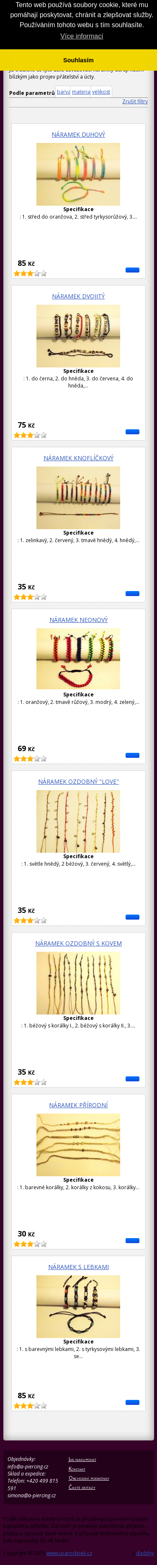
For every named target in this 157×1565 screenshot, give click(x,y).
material (82, 91)
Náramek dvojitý (78, 296)
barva (64, 91)
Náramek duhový (78, 134)
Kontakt (77, 1468)
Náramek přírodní (78, 1105)
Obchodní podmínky (89, 1477)
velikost (101, 91)
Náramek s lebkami (78, 1267)
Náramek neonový (78, 620)
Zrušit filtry (135, 101)
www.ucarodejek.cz (69, 1553)
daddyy (145, 1553)
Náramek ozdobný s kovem (78, 943)
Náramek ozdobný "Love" (78, 781)
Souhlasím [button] (78, 60)
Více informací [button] (81, 36)
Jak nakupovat (82, 1459)
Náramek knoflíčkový (78, 458)
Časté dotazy (82, 1487)
